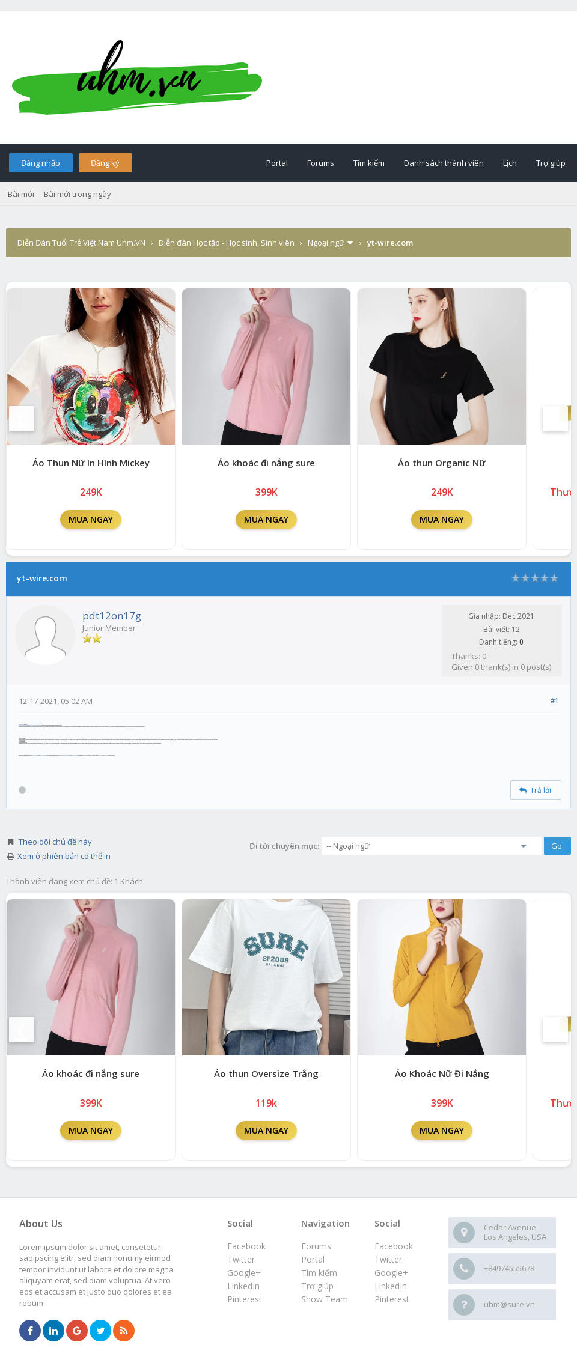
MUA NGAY (91, 519)
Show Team (324, 1299)
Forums (320, 162)
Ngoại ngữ (326, 242)
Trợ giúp (551, 162)
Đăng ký (105, 162)
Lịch (510, 162)
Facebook (393, 1246)
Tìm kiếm (369, 162)
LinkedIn (390, 1286)
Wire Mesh (61, 755)
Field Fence (100, 755)
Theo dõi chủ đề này (55, 841)
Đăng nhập (40, 162)
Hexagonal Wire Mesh (66, 755)
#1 (554, 700)
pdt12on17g (111, 615)
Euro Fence (106, 755)
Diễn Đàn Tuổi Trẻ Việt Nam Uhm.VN (81, 242)
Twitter (388, 1259)
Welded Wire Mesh (75, 755)
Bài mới (21, 194)
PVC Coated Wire (35, 755)
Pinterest (391, 1299)
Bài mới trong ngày (77, 194)
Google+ (391, 1272)
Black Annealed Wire (43, 755)
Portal (277, 162)
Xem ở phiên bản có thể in (64, 856)
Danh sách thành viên (444, 162)
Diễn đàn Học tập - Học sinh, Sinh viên (227, 242)
